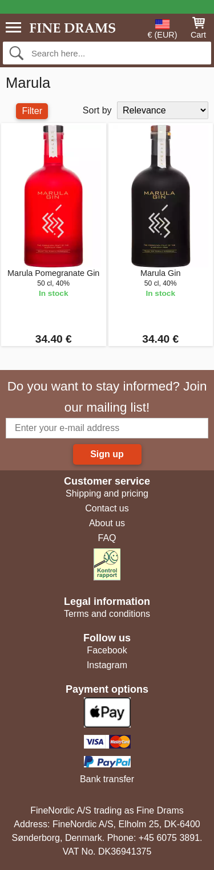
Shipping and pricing (107, 493)
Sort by (97, 110)
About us (107, 523)
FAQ (107, 538)
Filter (32, 111)
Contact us (106, 508)
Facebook (107, 650)
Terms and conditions (107, 614)
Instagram (107, 665)
